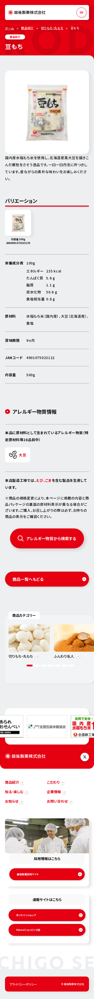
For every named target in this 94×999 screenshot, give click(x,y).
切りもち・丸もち (52, 28)
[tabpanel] (29, 641)
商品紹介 (27, 28)
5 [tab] (58, 665)
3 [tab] (44, 665)
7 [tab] (72, 665)
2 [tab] (37, 665)
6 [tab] (65, 665)
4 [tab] (51, 665)
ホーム (9, 28)
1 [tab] (30, 665)
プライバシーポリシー (23, 984)
